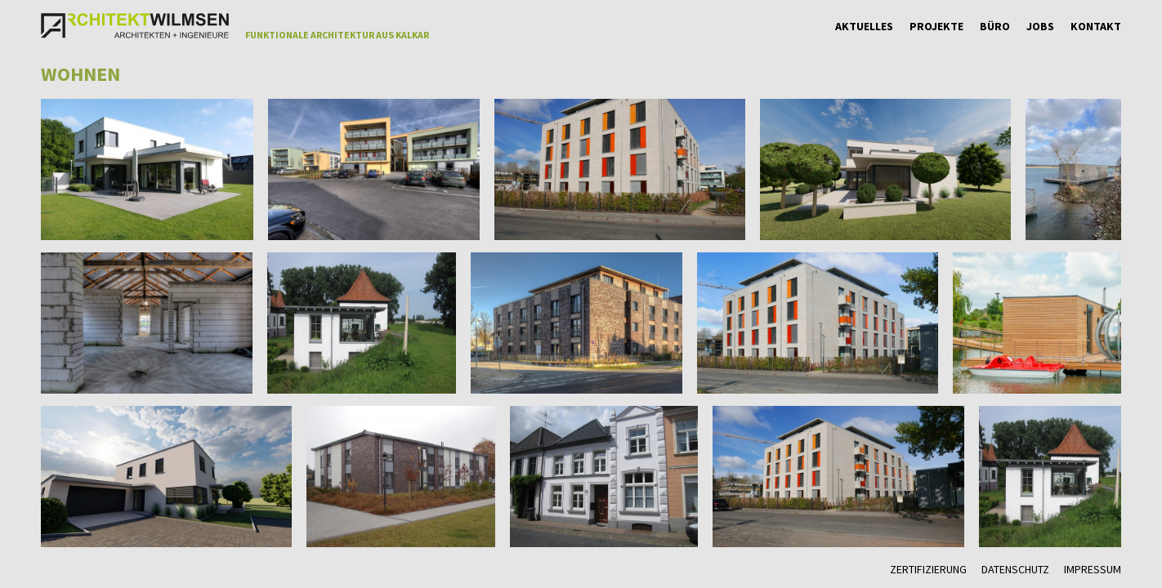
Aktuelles (864, 26)
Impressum (1092, 569)
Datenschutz (1015, 569)
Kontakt (1095, 26)
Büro (995, 26)
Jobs (1040, 26)
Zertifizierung (928, 569)
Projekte (936, 26)
